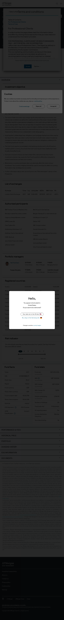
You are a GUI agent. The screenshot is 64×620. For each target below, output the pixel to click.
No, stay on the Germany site (32, 318)
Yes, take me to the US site (32, 314)
